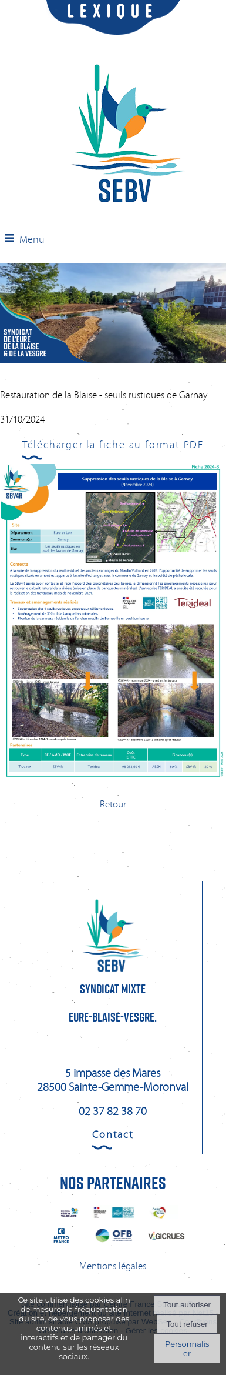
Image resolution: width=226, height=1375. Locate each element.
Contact (113, 1134)
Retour (113, 804)
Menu (32, 239)
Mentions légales (112, 1266)
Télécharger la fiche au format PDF (113, 444)
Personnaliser (187, 1348)
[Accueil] (127, 134)
